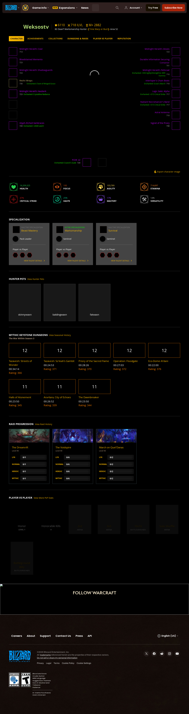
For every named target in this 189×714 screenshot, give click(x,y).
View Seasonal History (60, 335)
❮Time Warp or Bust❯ (99, 29)
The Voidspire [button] (63, 447)
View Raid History (43, 424)
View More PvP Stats (43, 497)
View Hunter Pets (35, 279)
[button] (93, 25)
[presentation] (11, 7)
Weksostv (36, 26)
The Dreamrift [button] (20, 447)
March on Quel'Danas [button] (111, 447)
